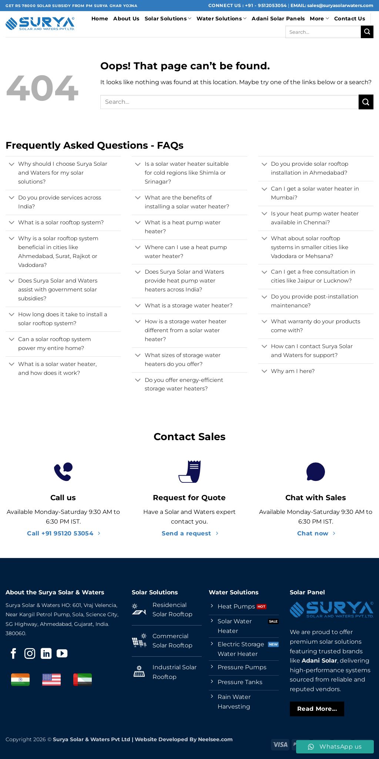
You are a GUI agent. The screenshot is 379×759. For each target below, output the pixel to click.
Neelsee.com (215, 739)
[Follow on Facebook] (13, 654)
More (319, 18)
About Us (126, 18)
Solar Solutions (168, 18)
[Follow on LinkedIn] (46, 654)
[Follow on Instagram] (29, 654)
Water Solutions (221, 18)
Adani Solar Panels (278, 18)
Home (99, 18)
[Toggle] (12, 165)
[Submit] (367, 32)
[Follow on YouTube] (62, 654)
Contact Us (349, 18)
